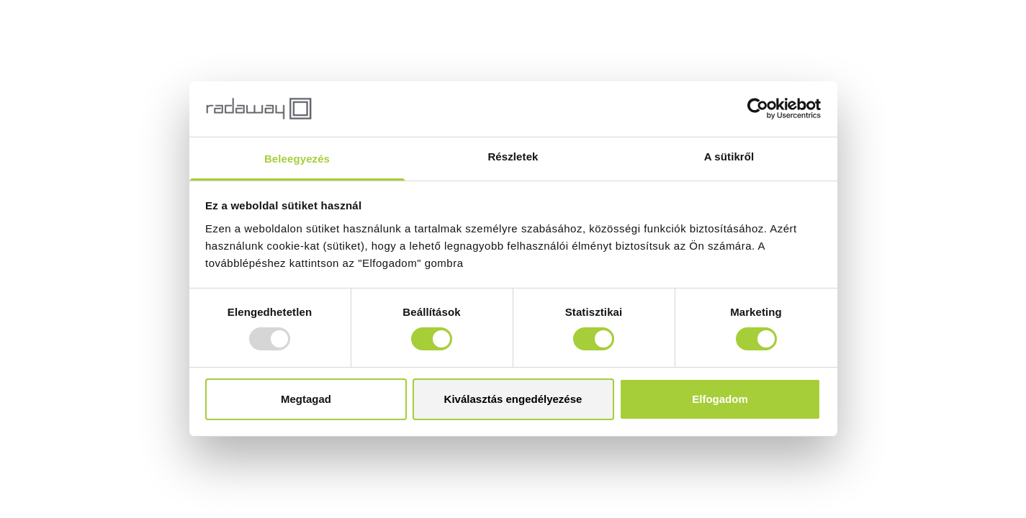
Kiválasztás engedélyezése (513, 399)
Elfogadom (720, 399)
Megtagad (306, 399)
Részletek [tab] (512, 156)
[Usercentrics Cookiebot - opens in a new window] (758, 108)
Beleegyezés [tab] (297, 159)
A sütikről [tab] (729, 156)
